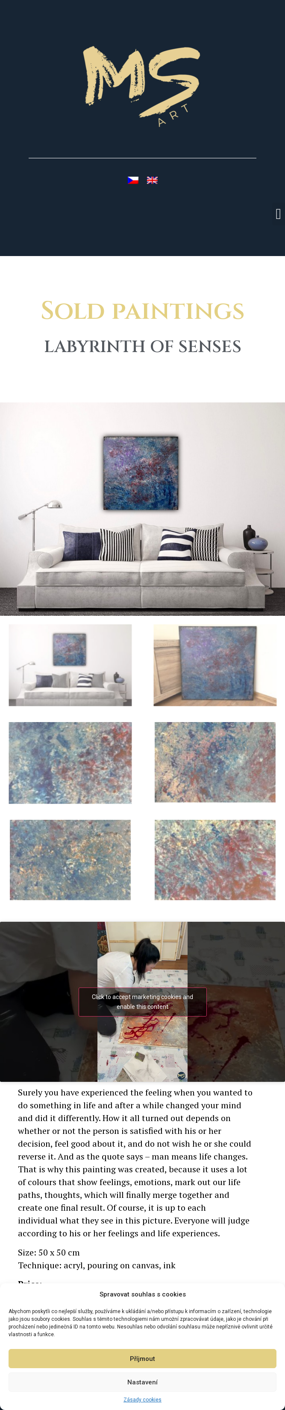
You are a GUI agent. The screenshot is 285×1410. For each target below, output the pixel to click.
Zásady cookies (142, 1400)
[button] (278, 214)
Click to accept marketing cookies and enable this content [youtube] (142, 1001)
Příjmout (142, 1359)
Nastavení (142, 1382)
